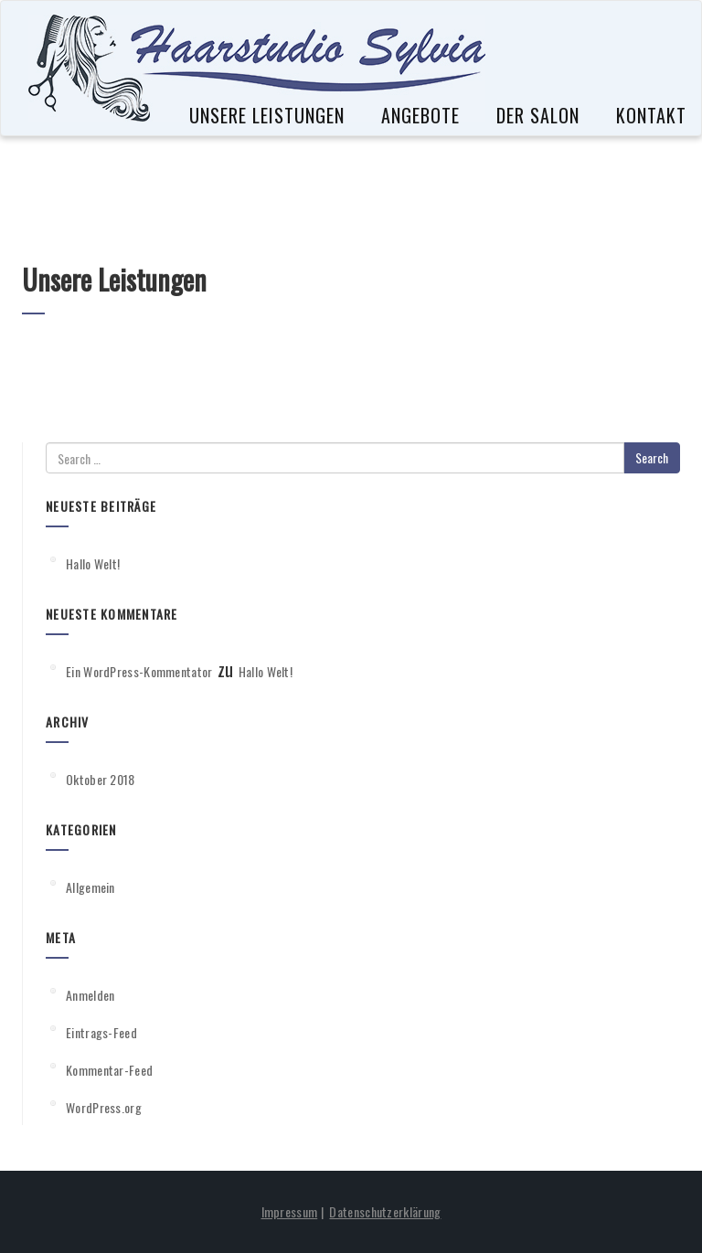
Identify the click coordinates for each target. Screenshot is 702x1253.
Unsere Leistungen (267, 116)
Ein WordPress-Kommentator (139, 671)
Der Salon (538, 116)
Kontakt (651, 116)
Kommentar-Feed (109, 1069)
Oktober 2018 (100, 779)
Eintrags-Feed (101, 1032)
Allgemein (90, 887)
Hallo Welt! (93, 563)
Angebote (420, 116)
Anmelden (90, 994)
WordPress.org (104, 1107)
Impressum (289, 1211)
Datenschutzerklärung (385, 1211)
